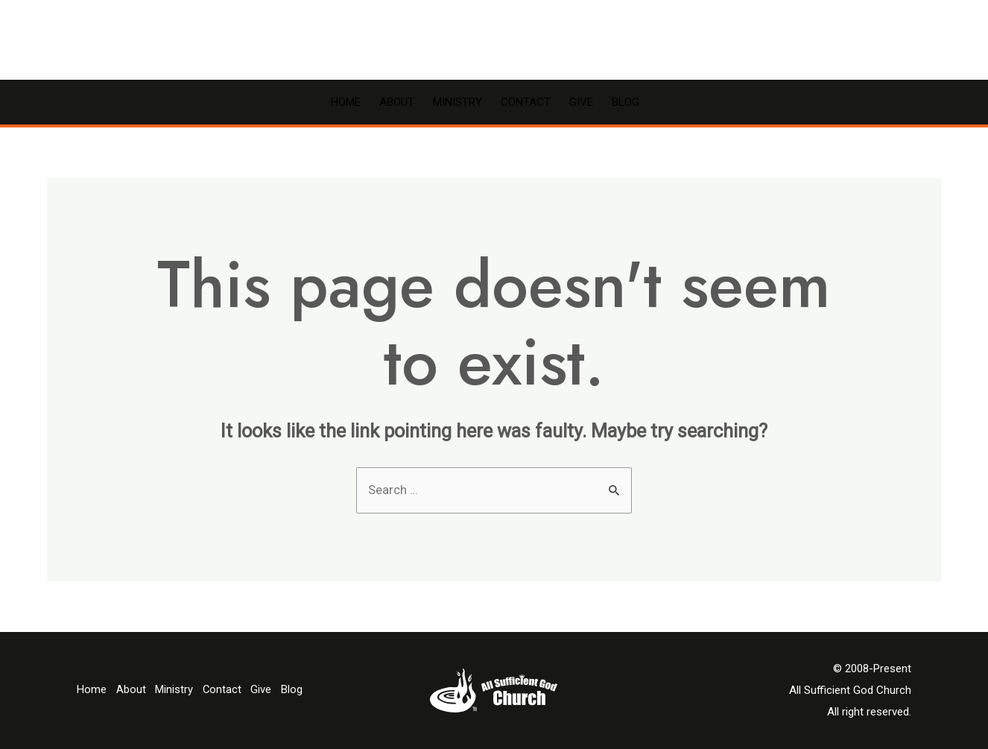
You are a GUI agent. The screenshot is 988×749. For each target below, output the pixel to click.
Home (346, 102)
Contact (526, 102)
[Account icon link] (934, 40)
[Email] (906, 41)
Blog (625, 102)
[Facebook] (861, 41)
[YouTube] (883, 41)
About (396, 102)
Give (581, 102)
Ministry (457, 102)
